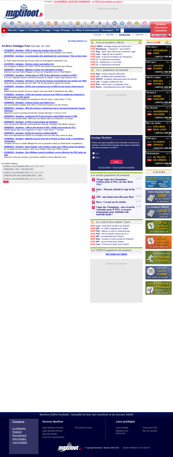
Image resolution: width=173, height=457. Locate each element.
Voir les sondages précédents (124, 167)
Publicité (17, 432)
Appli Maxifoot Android (52, 427)
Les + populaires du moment (112, 70)
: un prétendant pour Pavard (106, 236)
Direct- (153, 42)
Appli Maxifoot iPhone (52, 431)
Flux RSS (110, 34)
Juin (39, 175)
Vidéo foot (139, 34)
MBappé (162, 184)
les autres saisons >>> (77, 41)
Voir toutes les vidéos (116, 254)
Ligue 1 (22, 30)
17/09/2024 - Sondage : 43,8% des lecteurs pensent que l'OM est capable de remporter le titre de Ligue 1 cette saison (44, 95)
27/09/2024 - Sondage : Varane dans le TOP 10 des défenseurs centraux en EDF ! (40, 75)
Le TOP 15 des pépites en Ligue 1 (107, 2)
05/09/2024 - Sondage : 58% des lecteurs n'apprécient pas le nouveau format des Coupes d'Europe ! (44, 109)
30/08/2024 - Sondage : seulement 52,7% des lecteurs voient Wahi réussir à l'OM (40, 116)
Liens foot (97, 34)
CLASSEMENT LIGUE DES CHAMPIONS (72, 2)
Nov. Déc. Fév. (27, 169)
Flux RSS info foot (83, 427)
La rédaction (19, 428)
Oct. (17, 169)
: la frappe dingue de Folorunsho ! (111, 46)
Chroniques (107, 30)
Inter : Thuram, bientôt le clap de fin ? (115, 190)
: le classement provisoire (105, 59)
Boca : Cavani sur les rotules (111, 202)
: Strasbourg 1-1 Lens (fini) (105, 62)
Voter (116, 161)
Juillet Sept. (8, 169)
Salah (151, 186)
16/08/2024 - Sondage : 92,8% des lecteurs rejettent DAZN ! (31, 133)
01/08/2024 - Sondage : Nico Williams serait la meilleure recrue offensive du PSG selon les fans (45, 153)
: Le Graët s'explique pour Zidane (109, 228)
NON (97, 158)
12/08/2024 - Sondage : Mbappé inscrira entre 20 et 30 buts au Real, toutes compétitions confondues (44, 140)
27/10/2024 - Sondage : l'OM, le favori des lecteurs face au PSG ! (33, 50)
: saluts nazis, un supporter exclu (109, 84)
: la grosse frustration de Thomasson (111, 57)
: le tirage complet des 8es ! (107, 82)
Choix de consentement (53, 437)
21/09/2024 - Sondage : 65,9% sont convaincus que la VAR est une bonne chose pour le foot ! (44, 87)
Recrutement (19, 435)
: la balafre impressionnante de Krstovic (113, 79)
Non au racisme (150, 431)
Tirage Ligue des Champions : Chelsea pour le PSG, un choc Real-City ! (114, 182)
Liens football (19, 442)
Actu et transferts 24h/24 (110, 42)
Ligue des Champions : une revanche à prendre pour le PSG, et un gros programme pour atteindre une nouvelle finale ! (115, 211)
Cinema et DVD (150, 427)
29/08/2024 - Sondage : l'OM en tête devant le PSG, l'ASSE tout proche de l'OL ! (40, 127)
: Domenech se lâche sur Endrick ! (110, 226)
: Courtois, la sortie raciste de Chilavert (112, 239)
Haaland (163, 186)
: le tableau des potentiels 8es (108, 76)
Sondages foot (124, 34)
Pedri (154, 183)
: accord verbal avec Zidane (107, 242)
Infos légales (19, 439)
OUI (97, 153)
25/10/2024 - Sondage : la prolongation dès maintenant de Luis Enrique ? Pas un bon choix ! (45, 57)
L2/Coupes (34, 30)
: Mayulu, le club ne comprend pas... (110, 231)
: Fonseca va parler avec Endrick (109, 244)
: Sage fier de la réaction (106, 54)
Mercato (12, 30)
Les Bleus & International (85, 30)
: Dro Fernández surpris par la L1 (109, 234)
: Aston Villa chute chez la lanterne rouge (112, 51)
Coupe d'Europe (61, 30)
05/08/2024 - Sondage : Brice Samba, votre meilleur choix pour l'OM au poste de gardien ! (44, 147)
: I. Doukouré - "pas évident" (110, 49)
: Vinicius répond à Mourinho (107, 74)
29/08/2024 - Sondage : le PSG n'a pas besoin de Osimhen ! (31, 122)
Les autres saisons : (10, 163)
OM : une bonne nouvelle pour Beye (115, 197)
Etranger (46, 30)
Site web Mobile (49, 434)
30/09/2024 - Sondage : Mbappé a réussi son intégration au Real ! (33, 70)
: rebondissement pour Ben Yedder (111, 87)
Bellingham (152, 181)
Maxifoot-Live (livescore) (122, 432)
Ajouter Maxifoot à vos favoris (136, 447)
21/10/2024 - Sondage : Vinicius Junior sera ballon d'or (29, 64)
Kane (165, 182)
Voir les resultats (104, 167)
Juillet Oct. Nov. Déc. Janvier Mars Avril (20, 175)
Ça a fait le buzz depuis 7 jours (113, 222)
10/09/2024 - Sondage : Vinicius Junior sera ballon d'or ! (29, 102)
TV (117, 30)
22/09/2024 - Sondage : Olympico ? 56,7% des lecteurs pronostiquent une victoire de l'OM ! (45, 81)
